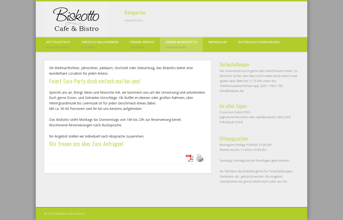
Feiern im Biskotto (181, 44)
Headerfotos (133, 20)
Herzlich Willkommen (99, 44)
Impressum (217, 42)
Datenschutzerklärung (259, 42)
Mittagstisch (58, 44)
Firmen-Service (142, 44)
